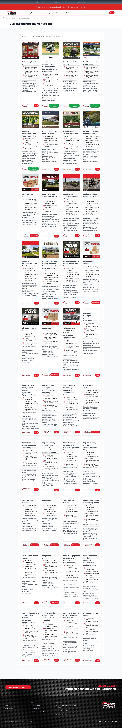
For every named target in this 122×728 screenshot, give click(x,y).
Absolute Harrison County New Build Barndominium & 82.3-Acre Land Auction (49, 266)
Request (56, 2)
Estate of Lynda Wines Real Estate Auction (49, 196)
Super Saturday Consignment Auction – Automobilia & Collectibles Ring (49, 447)
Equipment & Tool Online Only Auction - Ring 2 (91, 196)
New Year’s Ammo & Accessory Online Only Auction (71, 615)
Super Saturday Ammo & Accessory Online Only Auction (30, 445)
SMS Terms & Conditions (39, 712)
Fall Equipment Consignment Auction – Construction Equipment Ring (69, 333)
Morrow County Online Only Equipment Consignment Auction (69, 390)
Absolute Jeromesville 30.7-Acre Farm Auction (29, 263)
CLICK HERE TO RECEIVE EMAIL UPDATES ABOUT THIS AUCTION (29, 224)
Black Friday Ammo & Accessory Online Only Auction (91, 502)
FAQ (67, 13)
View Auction (34, 235)
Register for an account (18, 687)
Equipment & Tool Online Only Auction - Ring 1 (70, 196)
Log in (36, 105)
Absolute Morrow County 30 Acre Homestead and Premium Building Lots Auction (49, 66)
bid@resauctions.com (65, 714)
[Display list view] (25, 36)
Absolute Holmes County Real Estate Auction (70, 133)
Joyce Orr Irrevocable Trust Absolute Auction (29, 133)
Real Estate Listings (45, 13)
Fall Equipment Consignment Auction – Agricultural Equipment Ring (28, 390)
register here (81, 2)
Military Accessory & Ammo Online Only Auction (71, 263)
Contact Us (9, 709)
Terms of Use (35, 709)
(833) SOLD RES (63, 711)
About (7, 705)
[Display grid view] (23, 36)
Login (112, 13)
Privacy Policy (35, 705)
